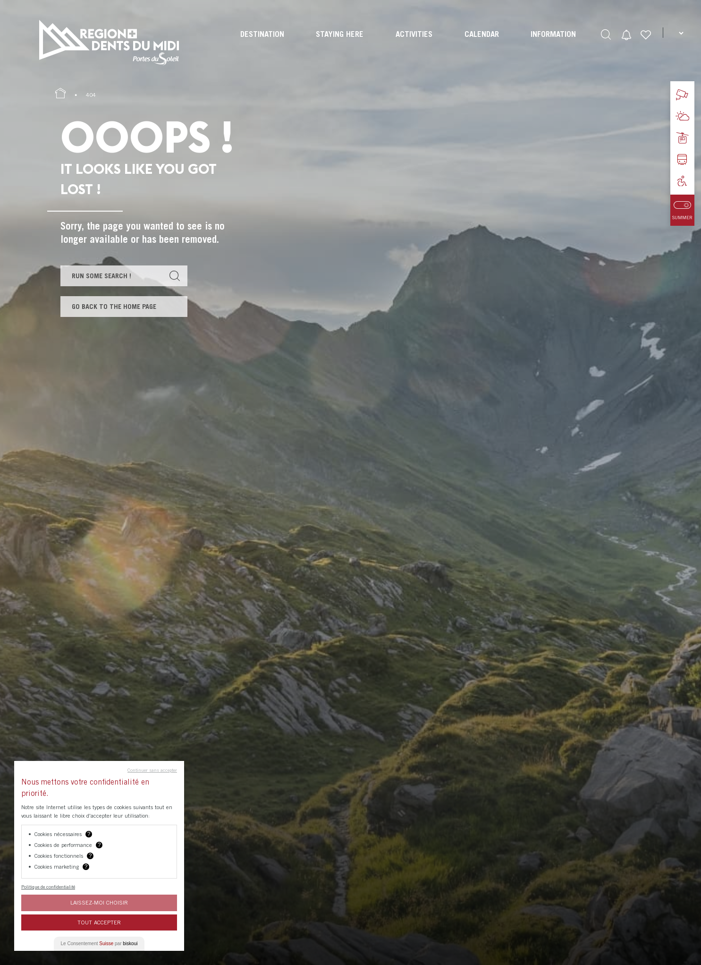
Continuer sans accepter (152, 770)
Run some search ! (103, 276)
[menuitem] (261, 42)
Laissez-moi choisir (99, 902)
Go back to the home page (116, 308)
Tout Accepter (99, 922)
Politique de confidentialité (48, 886)
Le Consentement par (99, 943)
